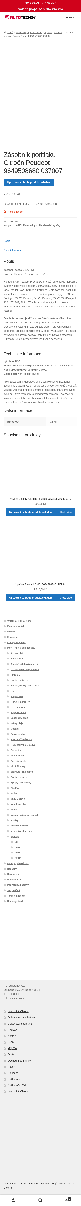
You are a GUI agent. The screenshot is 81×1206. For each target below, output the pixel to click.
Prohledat (40, 1200)
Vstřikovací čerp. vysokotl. (25, 815)
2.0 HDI (18, 852)
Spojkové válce (19, 777)
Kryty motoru (18, 707)
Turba (14, 793)
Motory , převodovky (18, 863)
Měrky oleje (17, 723)
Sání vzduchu (18, 755)
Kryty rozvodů (18, 712)
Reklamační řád (17, 1085)
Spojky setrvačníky (21, 782)
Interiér (11, 631)
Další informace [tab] (12, 250)
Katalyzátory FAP (16, 642)
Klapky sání (17, 696)
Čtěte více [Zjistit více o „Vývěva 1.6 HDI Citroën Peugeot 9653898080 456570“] (66, 512)
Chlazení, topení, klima (19, 621)
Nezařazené (13, 874)
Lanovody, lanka (19, 718)
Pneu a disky (14, 879)
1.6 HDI (58, 32)
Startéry (15, 788)
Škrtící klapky (18, 766)
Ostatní (15, 728)
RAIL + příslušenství (21, 739)
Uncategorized (15, 901)
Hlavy (14, 691)
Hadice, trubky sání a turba (25, 685)
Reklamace (14, 1079)
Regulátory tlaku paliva (23, 745)
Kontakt (12, 1036)
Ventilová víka (18, 804)
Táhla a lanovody (16, 896)
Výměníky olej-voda (21, 831)
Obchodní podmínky (19, 1060)
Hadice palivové (19, 680)
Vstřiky (14, 820)
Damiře (8, 1187)
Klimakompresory (20, 702)
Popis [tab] (7, 241)
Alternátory (17, 658)
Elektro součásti (15, 626)
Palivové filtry (18, 734)
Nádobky (12, 869)
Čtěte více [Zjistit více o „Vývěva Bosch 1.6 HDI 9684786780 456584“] (66, 597)
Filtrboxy (15, 675)
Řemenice (16, 750)
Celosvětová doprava (20, 1023)
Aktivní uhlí (17, 653)
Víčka (14, 809)
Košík (11, 1042)
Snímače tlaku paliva (22, 772)
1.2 (16, 842)
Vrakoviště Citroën (18, 1011)
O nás (11, 1054)
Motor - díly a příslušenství (29, 32)
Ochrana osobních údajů (22, 1017)
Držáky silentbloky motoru (25, 669)
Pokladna (13, 1073)
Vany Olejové (18, 798)
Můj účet (12, 1048)
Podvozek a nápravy (18, 885)
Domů (10, 32)
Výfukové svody (19, 825)
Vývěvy (48, 32)
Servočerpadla (18, 761)
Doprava (12, 1030)
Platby (11, 1066)
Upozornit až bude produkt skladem (28, 182)
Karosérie (12, 637)
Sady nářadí (13, 890)
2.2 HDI (18, 858)
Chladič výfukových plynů (25, 664)
